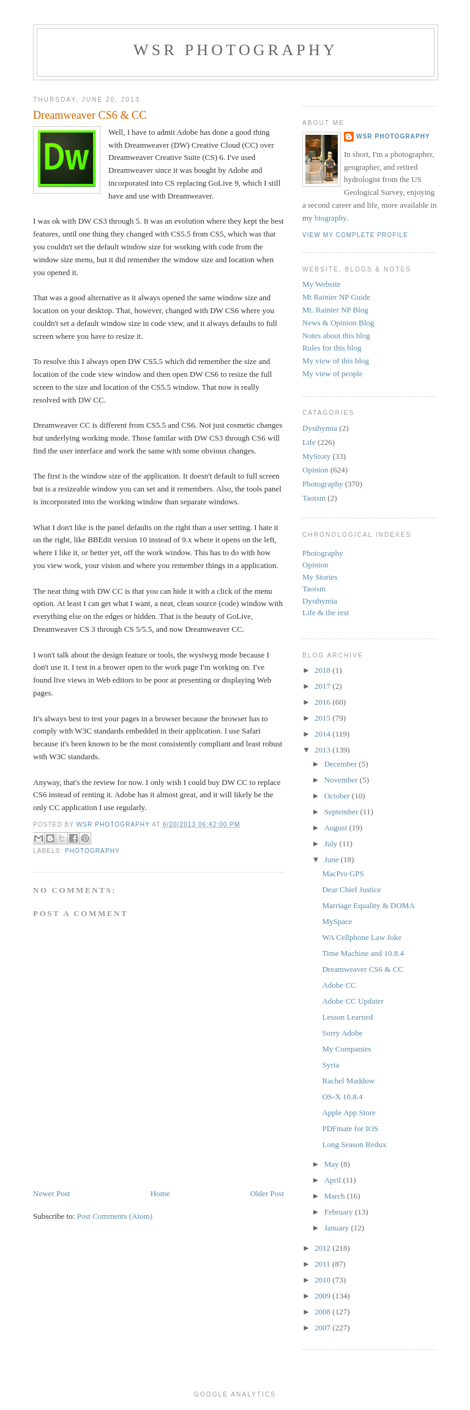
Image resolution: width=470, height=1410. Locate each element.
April (333, 1179)
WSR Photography (235, 50)
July (332, 843)
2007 (323, 1327)
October (338, 795)
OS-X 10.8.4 (342, 1096)
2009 (323, 1295)
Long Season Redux (354, 1144)
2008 (323, 1311)
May (332, 1164)
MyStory (316, 456)
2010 (323, 1279)
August (336, 827)
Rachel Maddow (348, 1080)
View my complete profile (355, 235)
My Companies (346, 1048)
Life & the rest (325, 612)
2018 (323, 670)
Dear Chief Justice (351, 889)
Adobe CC (339, 985)
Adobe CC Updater (352, 1001)
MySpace (337, 921)
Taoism (314, 497)
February (339, 1211)
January (337, 1227)
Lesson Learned (347, 1016)
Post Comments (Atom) (115, 1216)
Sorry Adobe (342, 1032)
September (342, 811)
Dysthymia (319, 428)
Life (309, 442)
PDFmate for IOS (350, 1128)
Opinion (315, 469)
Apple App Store (348, 1112)
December (341, 763)
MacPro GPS (343, 873)
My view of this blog (335, 360)
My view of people (332, 373)
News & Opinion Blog (338, 322)
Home (160, 1193)
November (342, 779)
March (335, 1195)
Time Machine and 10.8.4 (362, 953)
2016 (323, 702)
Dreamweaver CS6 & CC (362, 969)
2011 (323, 1263)
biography (330, 217)
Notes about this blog (336, 335)
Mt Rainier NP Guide (336, 296)
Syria (330, 1064)
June (332, 859)
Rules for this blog (331, 347)
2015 (323, 717)
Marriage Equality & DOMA (368, 905)
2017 (323, 686)
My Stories (319, 577)
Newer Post (51, 1193)
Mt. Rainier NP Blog (335, 309)
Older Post (267, 1193)
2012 (323, 1248)
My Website (321, 284)
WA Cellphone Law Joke (361, 937)
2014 (323, 733)
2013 (323, 749)
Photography (92, 850)
